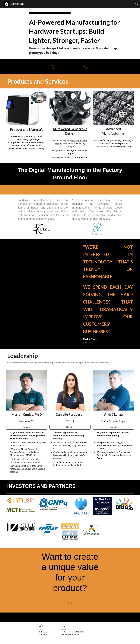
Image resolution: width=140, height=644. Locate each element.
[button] (136, 4)
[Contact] (26, 427)
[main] (75, 13)
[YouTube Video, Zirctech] (37, 264)
